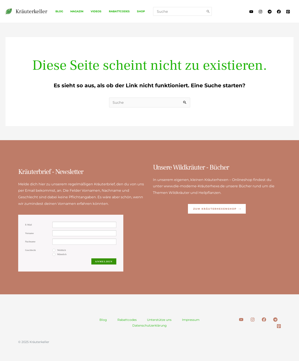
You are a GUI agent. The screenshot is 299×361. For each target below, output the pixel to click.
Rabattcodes (112, 11)
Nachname (30, 241)
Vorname (29, 233)
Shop (132, 11)
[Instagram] (260, 12)
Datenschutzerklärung (149, 325)
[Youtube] (251, 12)
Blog (58, 11)
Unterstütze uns (159, 320)
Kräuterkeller (31, 11)
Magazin (73, 11)
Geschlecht (30, 250)
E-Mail (28, 224)
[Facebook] (279, 12)
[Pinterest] (288, 12)
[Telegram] (270, 12)
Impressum (191, 320)
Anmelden (104, 261)
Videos (91, 11)
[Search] (198, 11)
